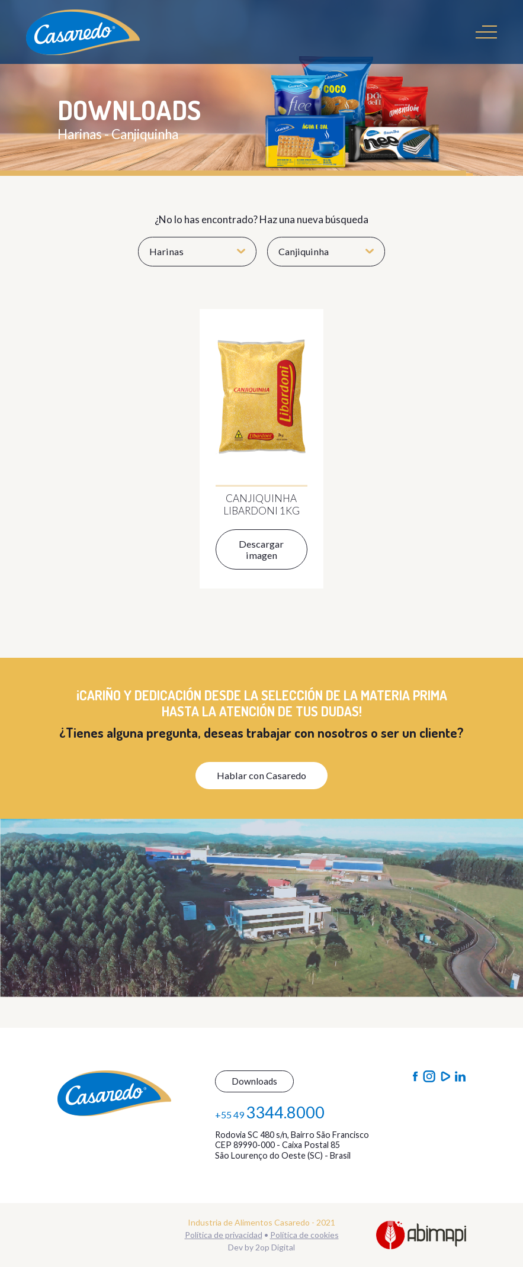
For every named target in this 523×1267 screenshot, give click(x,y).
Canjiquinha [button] (326, 251)
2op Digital (275, 1247)
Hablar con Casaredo (261, 775)
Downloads (254, 1081)
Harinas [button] (197, 251)
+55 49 (270, 1112)
